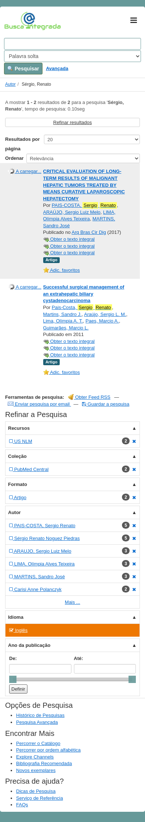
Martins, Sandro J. (62, 314)
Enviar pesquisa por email (39, 404)
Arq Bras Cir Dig (89, 232)
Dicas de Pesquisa (36, 791)
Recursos (19, 428)
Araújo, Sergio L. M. (105, 314)
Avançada (57, 68)
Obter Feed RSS (89, 397)
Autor (10, 84)
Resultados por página (22, 143)
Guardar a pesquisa (105, 404)
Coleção (17, 456)
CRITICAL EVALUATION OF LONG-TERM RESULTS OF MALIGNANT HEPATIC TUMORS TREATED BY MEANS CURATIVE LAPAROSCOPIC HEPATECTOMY (84, 185)
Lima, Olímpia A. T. (63, 321)
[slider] (12, 679)
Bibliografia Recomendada (44, 763)
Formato (17, 484)
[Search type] (72, 56)
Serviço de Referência (39, 798)
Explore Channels (35, 757)
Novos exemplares (36, 770)
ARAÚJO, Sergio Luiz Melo (72, 212)
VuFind (15, 21)
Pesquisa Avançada (37, 722)
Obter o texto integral (69, 239)
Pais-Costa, (82, 307)
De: (13, 658)
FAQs (22, 804)
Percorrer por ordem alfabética (48, 750)
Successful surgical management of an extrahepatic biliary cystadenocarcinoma (83, 293)
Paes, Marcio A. (102, 321)
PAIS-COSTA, (84, 205)
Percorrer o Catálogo (38, 743)
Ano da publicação (29, 645)
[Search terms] (72, 44)
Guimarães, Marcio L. (66, 328)
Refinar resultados (72, 122)
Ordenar (14, 158)
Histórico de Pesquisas (40, 715)
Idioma (15, 617)
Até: (78, 658)
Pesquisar (23, 69)
